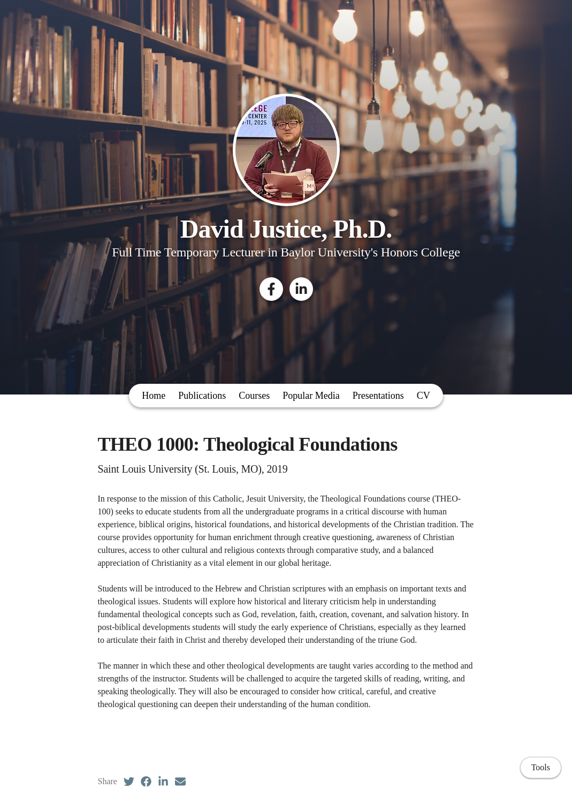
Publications (202, 395)
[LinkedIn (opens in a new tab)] (163, 781)
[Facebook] (271, 289)
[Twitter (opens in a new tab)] (129, 781)
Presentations (378, 395)
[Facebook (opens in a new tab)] (146, 781)
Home (153, 395)
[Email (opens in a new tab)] (180, 781)
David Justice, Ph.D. (286, 229)
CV (423, 395)
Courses (254, 395)
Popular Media (311, 395)
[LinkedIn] (301, 289)
